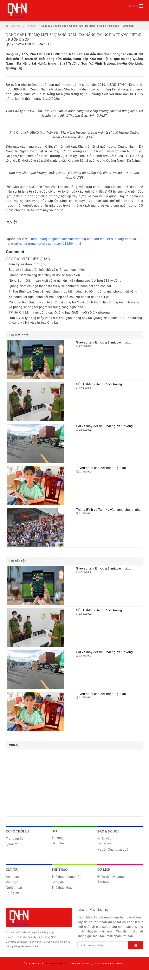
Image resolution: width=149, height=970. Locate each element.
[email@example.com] (102, 945)
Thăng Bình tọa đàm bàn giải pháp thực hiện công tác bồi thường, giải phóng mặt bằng (73, 291)
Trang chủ (13, 26)
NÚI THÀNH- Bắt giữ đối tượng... (100, 384)
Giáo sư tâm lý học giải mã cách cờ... (103, 342)
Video (13, 745)
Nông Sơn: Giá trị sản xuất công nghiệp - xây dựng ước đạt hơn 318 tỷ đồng (65, 280)
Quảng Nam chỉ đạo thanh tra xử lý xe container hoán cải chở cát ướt (60, 286)
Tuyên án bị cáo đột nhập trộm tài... (102, 468)
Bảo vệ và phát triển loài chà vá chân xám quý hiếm (47, 269)
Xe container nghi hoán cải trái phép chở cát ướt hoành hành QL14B (59, 297)
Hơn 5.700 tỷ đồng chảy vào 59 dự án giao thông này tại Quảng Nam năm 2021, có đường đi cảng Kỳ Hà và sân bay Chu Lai (75, 320)
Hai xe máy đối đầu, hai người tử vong (104, 426)
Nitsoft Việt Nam (57, 963)
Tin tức (31, 26)
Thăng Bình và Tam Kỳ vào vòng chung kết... (109, 509)
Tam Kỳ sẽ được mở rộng (27, 264)
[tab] (74, 335)
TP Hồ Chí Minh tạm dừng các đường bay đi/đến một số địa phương (59, 312)
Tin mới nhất (19, 335)
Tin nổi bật (17, 561)
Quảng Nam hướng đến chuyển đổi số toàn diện (44, 275)
